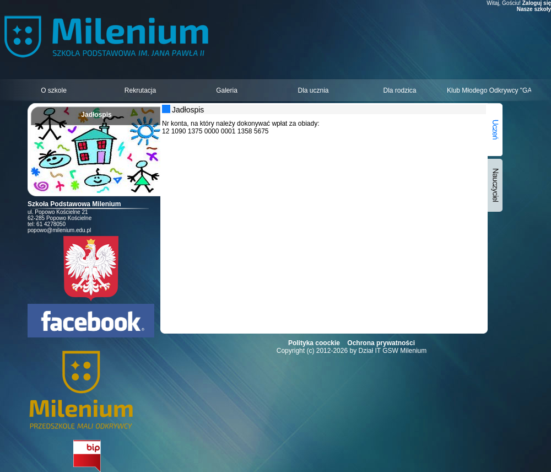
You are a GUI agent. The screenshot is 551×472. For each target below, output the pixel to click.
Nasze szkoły (534, 9)
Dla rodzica (399, 90)
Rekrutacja (140, 90)
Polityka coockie (314, 343)
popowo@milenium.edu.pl (59, 230)
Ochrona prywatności (381, 343)
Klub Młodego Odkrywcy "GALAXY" (489, 90)
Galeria (226, 90)
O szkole (54, 90)
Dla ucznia (313, 90)
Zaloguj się (536, 3)
